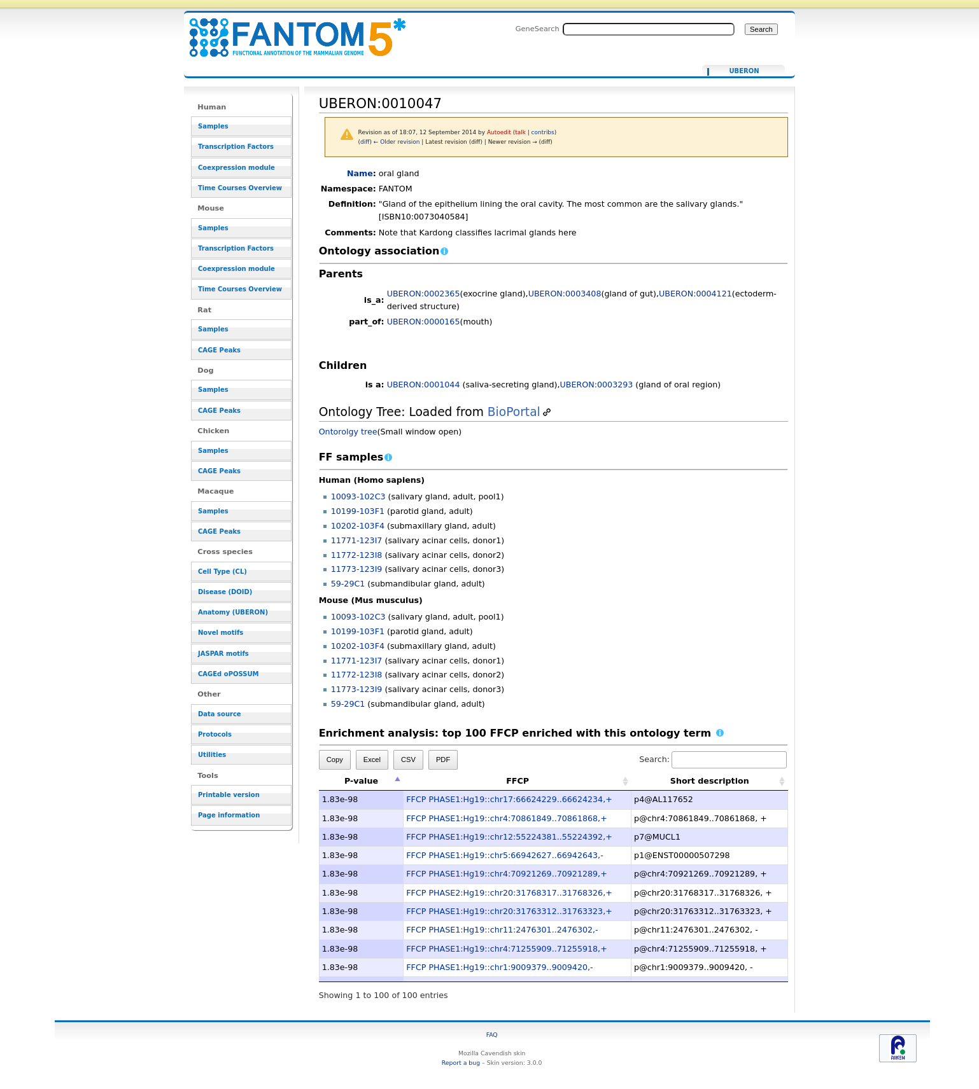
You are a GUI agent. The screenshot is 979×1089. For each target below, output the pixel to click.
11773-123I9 (357, 569)
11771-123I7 (357, 540)
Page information (229, 815)
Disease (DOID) (225, 591)
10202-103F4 (357, 526)
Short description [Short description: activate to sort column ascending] (709, 781)
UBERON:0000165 (423, 321)
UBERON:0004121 (695, 293)
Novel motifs (220, 632)
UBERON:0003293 (596, 384)
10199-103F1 (357, 511)
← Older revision (397, 142)
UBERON (744, 71)
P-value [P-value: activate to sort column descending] (361, 781)
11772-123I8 (357, 555)
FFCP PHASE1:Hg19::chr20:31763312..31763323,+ (509, 911)
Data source (219, 714)
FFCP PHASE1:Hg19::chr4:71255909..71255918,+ (506, 949)
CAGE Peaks (219, 350)
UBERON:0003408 (565, 293)
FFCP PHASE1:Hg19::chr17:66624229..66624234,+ (509, 799)
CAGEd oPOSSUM (228, 673)
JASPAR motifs (223, 653)
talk (520, 132)
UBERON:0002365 (423, 293)
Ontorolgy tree (348, 431)
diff (364, 142)
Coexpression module (236, 167)
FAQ (492, 1034)
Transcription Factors (236, 146)
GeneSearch (538, 28)
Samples (213, 126)
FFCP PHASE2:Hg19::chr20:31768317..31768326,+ (509, 893)
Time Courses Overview (240, 187)
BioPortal (514, 412)
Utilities (212, 754)
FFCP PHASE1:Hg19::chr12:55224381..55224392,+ (509, 837)
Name (360, 173)
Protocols (215, 734)
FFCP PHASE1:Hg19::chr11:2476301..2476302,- (502, 929)
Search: (713, 759)
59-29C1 (348, 583)
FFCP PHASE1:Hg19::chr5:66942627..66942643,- (504, 855)
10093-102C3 (358, 496)
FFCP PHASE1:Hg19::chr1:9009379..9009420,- (499, 967)
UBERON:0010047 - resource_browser (289, 30)
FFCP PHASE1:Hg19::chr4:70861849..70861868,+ (506, 818)
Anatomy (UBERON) (233, 612)
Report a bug (461, 1062)
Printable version (229, 794)
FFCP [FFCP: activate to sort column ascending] (517, 781)
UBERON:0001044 (423, 384)
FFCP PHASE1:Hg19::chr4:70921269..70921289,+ (506, 873)
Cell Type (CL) (222, 571)
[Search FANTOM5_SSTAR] (649, 29)
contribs (543, 132)
